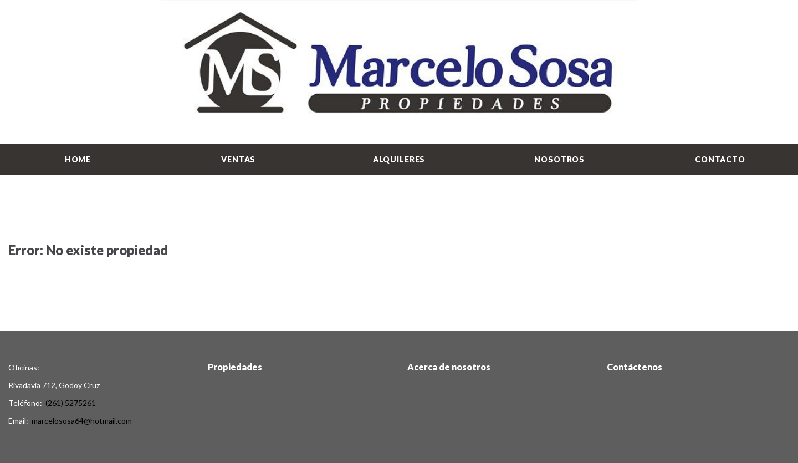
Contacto (720, 159)
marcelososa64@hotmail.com (82, 420)
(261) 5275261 (70, 403)
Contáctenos (634, 367)
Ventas (238, 159)
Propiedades (235, 367)
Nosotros (559, 159)
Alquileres (399, 159)
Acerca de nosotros (448, 367)
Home (78, 159)
